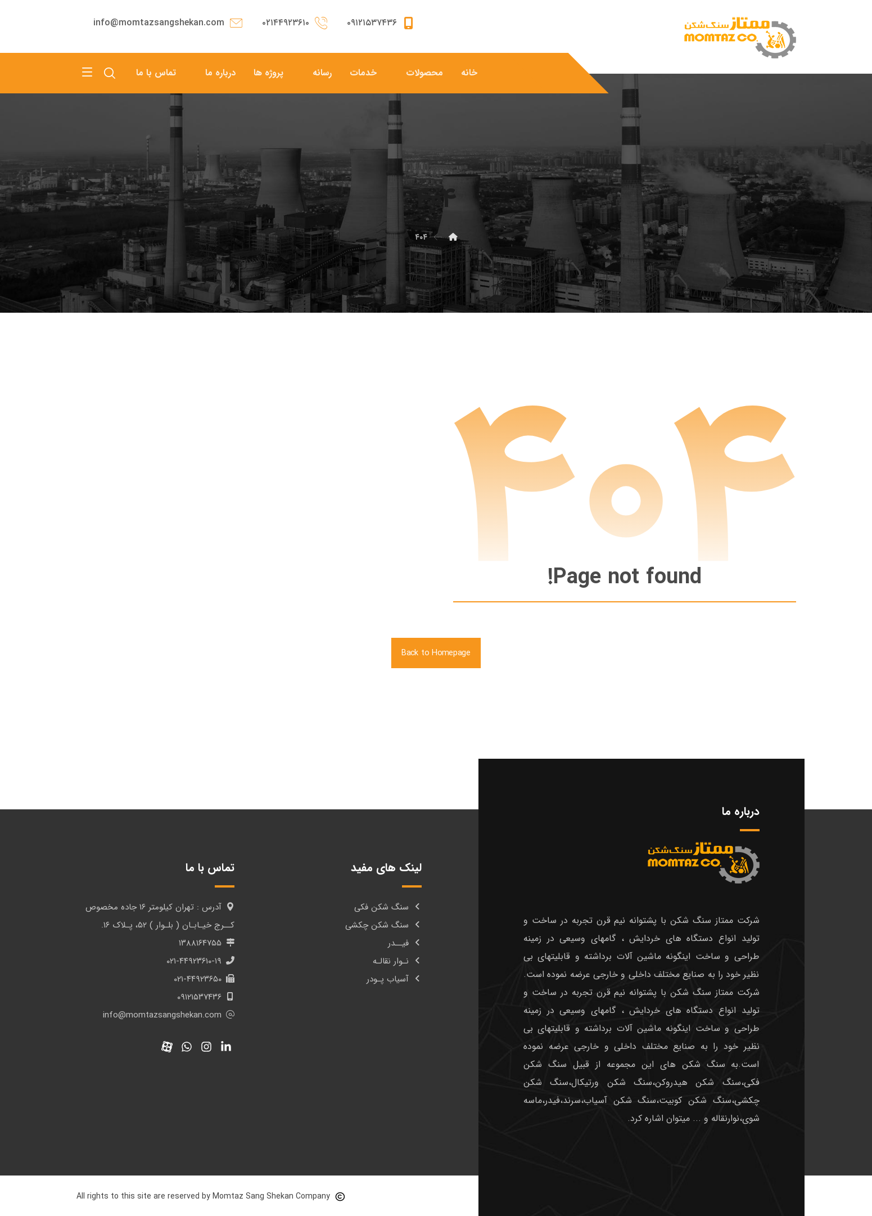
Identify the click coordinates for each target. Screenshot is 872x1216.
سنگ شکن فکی (388, 907)
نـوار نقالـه (397, 961)
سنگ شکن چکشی (383, 925)
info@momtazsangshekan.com (168, 1015)
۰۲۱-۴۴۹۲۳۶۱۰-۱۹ (200, 961)
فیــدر (405, 943)
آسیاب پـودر (394, 979)
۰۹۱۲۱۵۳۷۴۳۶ (205, 997)
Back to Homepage (436, 653)
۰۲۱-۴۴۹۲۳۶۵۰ (204, 979)
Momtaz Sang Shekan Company (271, 1196)
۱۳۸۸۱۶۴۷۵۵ (206, 943)
